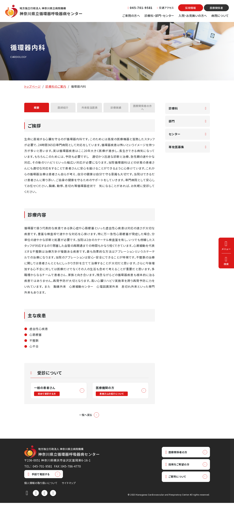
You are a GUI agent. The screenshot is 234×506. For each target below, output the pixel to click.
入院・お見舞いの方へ (192, 15)
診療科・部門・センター (159, 15)
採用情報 (190, 8)
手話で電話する (39, 477)
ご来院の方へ (131, 15)
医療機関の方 (113, 392)
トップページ (32, 86)
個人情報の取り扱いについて (41, 486)
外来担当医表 (89, 108)
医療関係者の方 (178, 455)
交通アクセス (165, 7)
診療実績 (116, 108)
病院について (220, 15)
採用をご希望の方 (179, 468)
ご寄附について (177, 481)
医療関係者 (216, 8)
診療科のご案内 (55, 86)
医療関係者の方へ (142, 108)
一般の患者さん (48, 392)
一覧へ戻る (85, 417)
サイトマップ (69, 486)
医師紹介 (63, 108)
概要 (37, 108)
